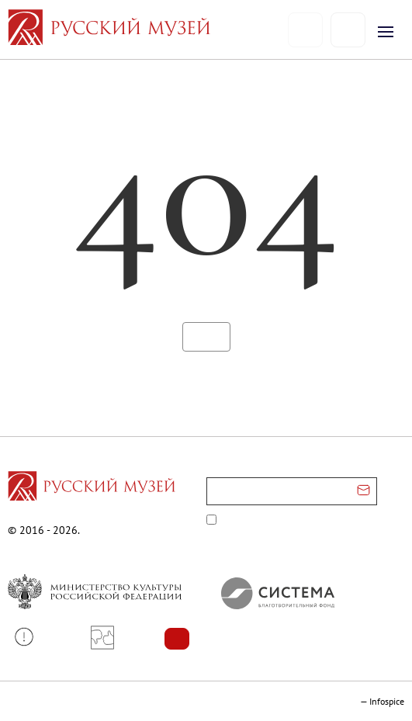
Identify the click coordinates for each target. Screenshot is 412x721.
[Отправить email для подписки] (363, 491)
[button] (30, 637)
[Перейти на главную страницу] (91, 488)
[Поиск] (348, 29)
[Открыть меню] (385, 31)
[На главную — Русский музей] (148, 29)
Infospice (386, 701)
